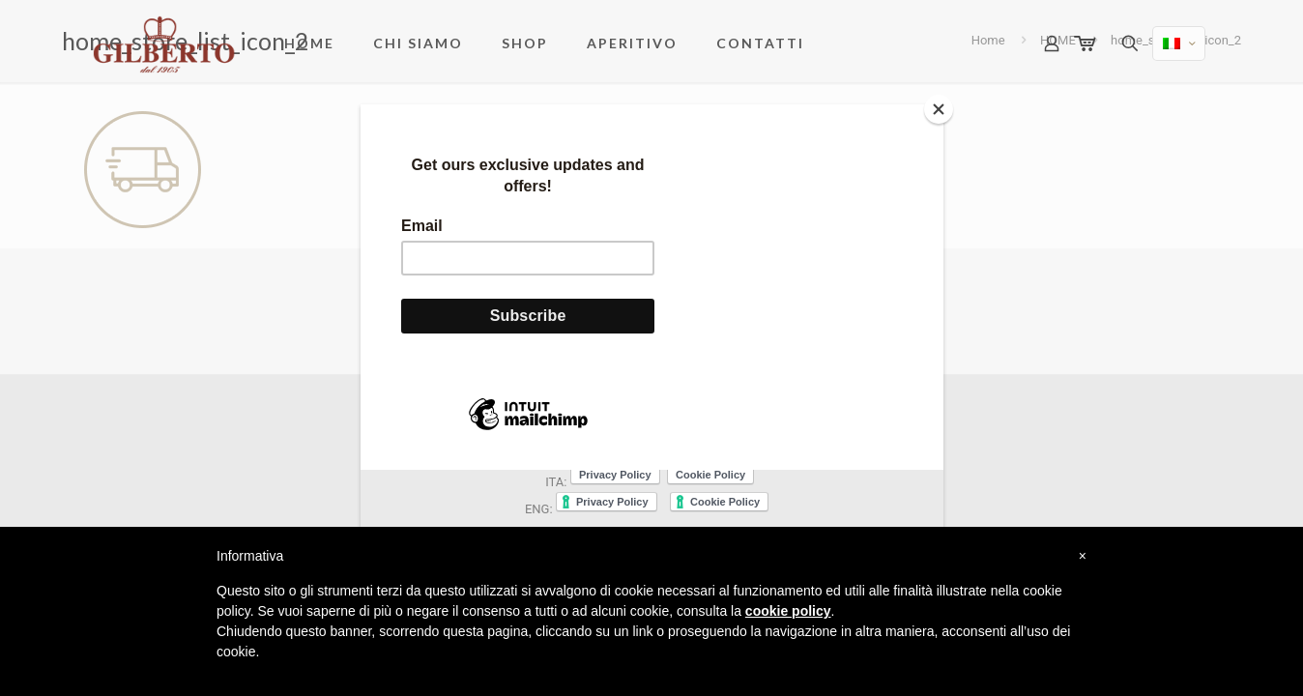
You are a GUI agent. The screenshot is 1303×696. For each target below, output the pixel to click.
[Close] (938, 109)
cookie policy (788, 611)
